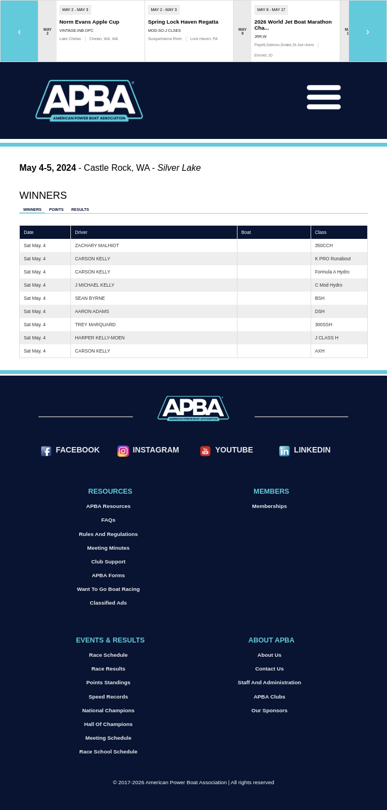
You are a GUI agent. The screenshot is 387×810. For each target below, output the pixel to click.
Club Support (108, 561)
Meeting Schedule (108, 738)
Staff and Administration (269, 682)
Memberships (269, 506)
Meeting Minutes (108, 548)
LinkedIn (312, 449)
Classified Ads (108, 603)
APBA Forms (108, 575)
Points (56, 209)
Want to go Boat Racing (108, 589)
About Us (269, 655)
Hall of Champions (108, 724)
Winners (32, 209)
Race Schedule (108, 655)
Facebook (78, 449)
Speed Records (108, 697)
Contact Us (269, 669)
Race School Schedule (108, 751)
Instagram (156, 449)
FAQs (108, 520)
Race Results (108, 669)
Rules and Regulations (108, 534)
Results (80, 209)
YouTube (234, 449)
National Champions (108, 710)
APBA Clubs (269, 697)
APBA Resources (108, 506)
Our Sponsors (269, 710)
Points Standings (108, 682)
